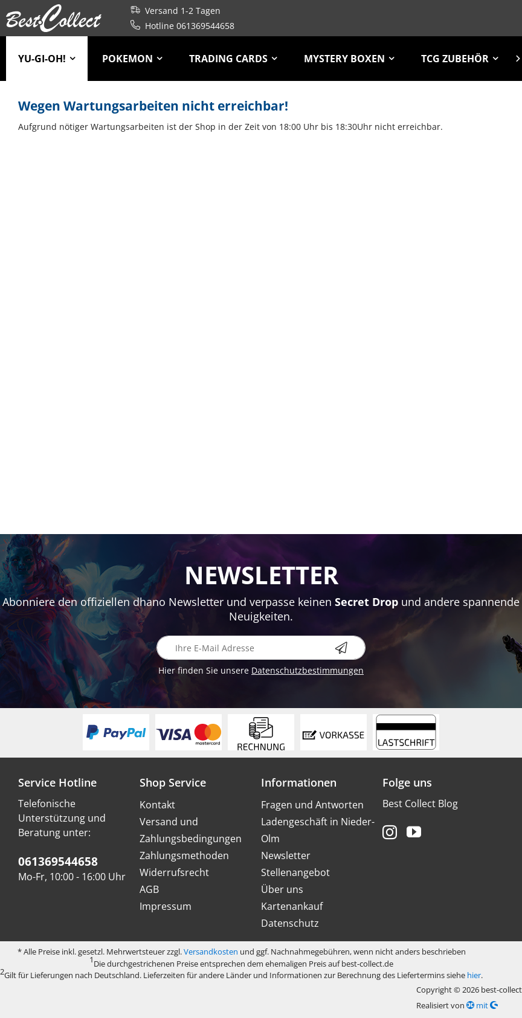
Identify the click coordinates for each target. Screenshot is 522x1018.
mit (482, 1005)
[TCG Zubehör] (460, 58)
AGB (149, 889)
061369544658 (58, 861)
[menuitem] (47, 58)
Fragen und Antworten (312, 804)
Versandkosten (211, 951)
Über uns (282, 889)
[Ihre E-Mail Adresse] (261, 648)
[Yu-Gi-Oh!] (47, 58)
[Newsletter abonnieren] (350, 648)
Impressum (166, 906)
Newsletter (286, 855)
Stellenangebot (295, 872)
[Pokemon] (132, 58)
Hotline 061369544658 (180, 25)
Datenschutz (290, 923)
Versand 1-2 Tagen (173, 10)
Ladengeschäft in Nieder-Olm (318, 830)
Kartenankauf (292, 906)
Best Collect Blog (420, 803)
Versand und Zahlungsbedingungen (191, 830)
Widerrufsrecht (174, 872)
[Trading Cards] (233, 58)
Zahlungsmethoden (184, 855)
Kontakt (157, 804)
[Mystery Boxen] (349, 58)
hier (474, 975)
